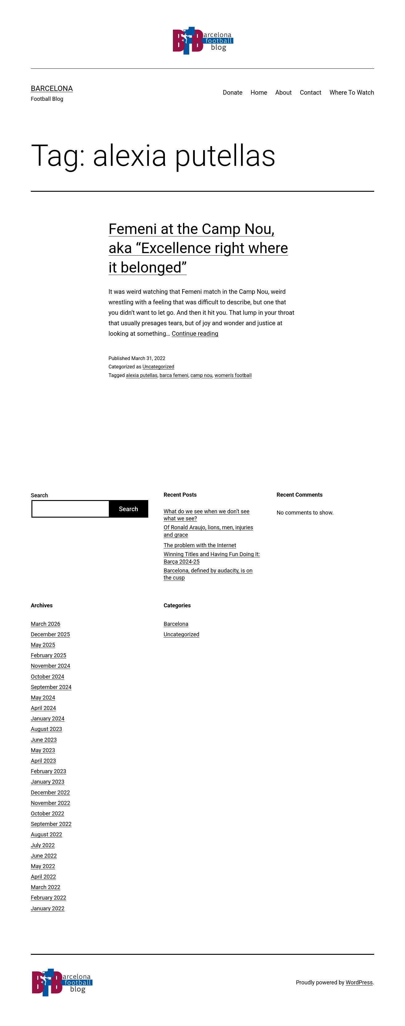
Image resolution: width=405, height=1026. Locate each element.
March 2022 (45, 887)
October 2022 (47, 813)
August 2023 (46, 729)
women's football (233, 375)
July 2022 (43, 845)
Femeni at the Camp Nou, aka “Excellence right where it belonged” (198, 248)
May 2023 (43, 750)
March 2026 (45, 624)
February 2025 (48, 655)
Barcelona (52, 88)
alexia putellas (142, 375)
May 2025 (43, 645)
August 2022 (46, 834)
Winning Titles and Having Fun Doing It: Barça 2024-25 (212, 557)
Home (259, 92)
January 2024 (47, 718)
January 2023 (47, 781)
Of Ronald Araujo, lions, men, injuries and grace (208, 531)
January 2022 (47, 908)
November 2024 (50, 666)
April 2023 (43, 760)
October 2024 (47, 676)
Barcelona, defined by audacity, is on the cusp (208, 574)
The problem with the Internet (200, 545)
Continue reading (195, 333)
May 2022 (43, 866)
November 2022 (50, 803)
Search (39, 495)
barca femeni (174, 375)
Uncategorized (158, 367)
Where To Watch (351, 92)
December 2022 (50, 792)
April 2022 (43, 876)
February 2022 (48, 897)
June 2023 (44, 740)
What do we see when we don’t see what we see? (206, 515)
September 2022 (51, 824)
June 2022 (44, 855)
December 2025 (50, 634)
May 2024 (43, 697)
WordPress (359, 982)
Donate (233, 92)
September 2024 (51, 687)
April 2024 (43, 708)
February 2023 (48, 771)
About (283, 92)
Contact (310, 92)
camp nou (201, 375)
